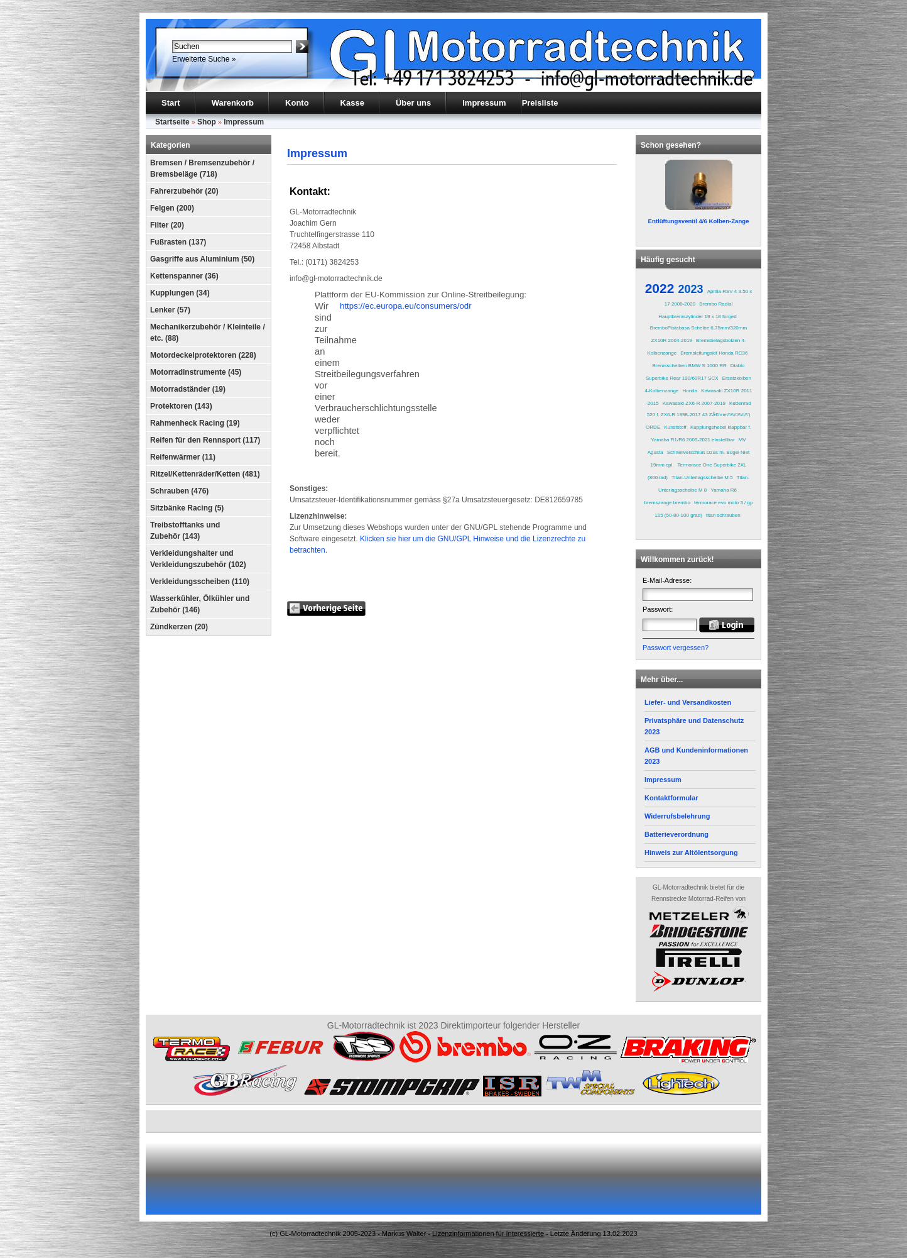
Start (170, 103)
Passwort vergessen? (676, 647)
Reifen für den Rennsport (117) (205, 440)
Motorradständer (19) (187, 389)
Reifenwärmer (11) (182, 457)
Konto (297, 103)
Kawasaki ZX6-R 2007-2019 (694, 403)
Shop (206, 122)
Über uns (413, 103)
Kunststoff (675, 427)
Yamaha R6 (723, 490)
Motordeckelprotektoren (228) (203, 355)
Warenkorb (233, 103)
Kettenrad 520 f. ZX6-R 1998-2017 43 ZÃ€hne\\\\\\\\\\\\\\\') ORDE (698, 415)
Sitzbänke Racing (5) (187, 508)
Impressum (484, 103)
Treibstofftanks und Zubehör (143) (185, 531)
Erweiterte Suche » (204, 59)
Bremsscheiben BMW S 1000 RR (689, 365)
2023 (690, 289)
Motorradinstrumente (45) (195, 372)
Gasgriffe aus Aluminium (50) (202, 259)
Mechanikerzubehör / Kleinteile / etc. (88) (207, 333)
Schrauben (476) (179, 491)
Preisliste (540, 103)
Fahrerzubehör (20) (184, 191)
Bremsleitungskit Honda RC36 (713, 353)
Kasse (352, 103)
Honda (689, 391)
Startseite (172, 122)
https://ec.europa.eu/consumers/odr (406, 306)
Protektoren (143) (181, 406)
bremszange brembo (667, 502)
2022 (660, 288)
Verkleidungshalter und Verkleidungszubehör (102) (198, 559)
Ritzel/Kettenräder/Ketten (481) (205, 474)
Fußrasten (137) (178, 242)
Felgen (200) (172, 208)
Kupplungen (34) (180, 293)
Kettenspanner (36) (184, 276)
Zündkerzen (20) (179, 626)
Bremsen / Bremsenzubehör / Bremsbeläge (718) (202, 168)
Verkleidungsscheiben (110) (199, 581)
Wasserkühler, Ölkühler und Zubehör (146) (199, 604)
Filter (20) (167, 225)
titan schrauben (723, 515)
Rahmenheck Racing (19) (195, 423)
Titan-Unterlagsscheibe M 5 (702, 477)
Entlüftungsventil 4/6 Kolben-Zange (698, 221)
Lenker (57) (170, 310)
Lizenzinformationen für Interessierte (488, 1233)
